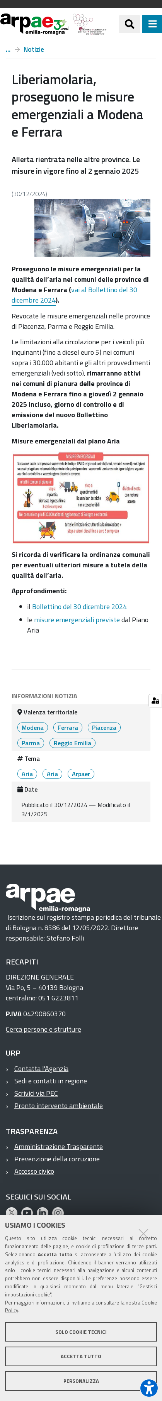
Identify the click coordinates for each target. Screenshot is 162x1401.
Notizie (34, 49)
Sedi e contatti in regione (50, 1081)
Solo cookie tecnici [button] (81, 1332)
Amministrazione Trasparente (58, 1146)
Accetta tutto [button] (81, 1356)
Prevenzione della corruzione (57, 1159)
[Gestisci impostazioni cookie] (155, 700)
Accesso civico (34, 1171)
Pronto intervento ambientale (58, 1105)
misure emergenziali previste (77, 619)
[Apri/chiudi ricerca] (129, 24)
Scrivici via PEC (36, 1093)
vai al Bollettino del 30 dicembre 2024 (74, 294)
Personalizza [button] (81, 1381)
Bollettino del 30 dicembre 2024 (79, 606)
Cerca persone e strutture (43, 1029)
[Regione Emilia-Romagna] (113, 24)
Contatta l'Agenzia (41, 1068)
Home (8, 49)
